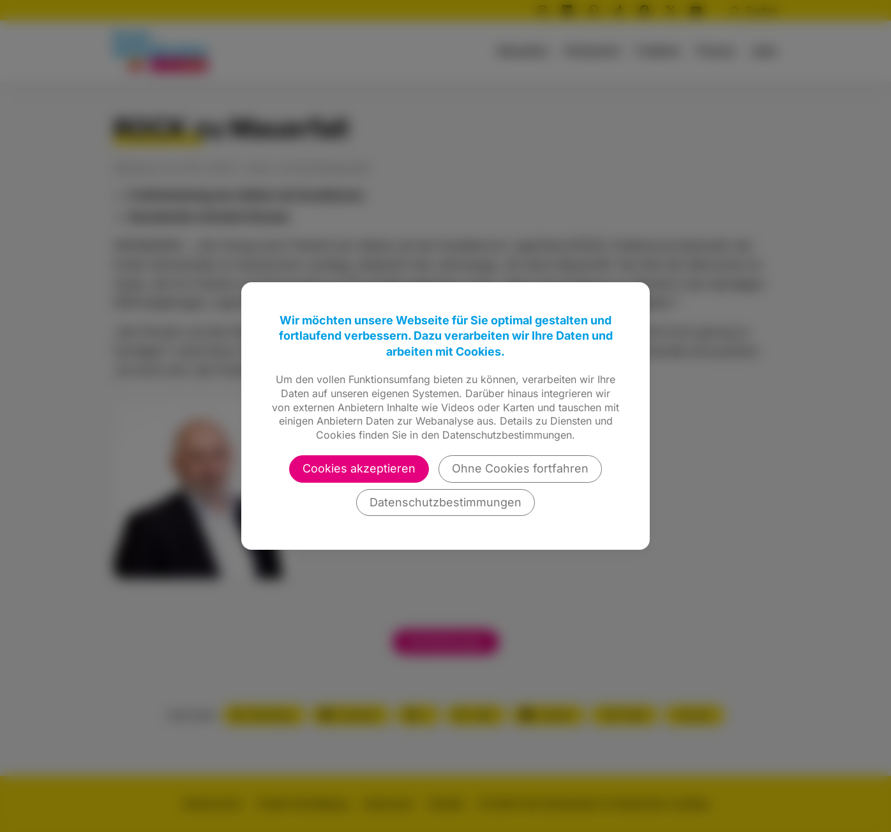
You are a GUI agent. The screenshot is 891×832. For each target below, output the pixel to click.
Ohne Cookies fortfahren (520, 468)
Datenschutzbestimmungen (445, 502)
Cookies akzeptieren (359, 468)
